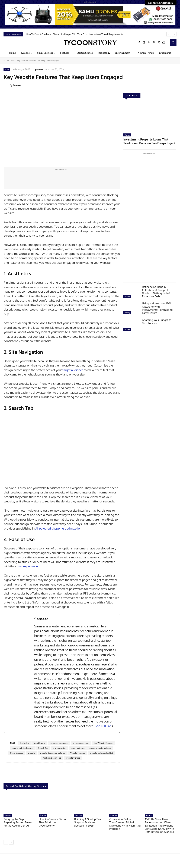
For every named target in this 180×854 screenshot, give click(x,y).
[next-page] (11, 842)
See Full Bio (103, 726)
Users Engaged (16, 753)
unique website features (100, 748)
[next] (174, 34)
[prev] (168, 34)
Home (6, 60)
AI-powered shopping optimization (58, 528)
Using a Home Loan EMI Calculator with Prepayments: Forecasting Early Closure (157, 307)
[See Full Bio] (112, 726)
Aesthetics (24, 743)
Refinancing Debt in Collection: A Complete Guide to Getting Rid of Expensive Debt (156, 290)
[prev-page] (6, 842)
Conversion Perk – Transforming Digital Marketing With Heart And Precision (125, 823)
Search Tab (43, 748)
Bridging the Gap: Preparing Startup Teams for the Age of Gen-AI (18, 822)
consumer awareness (59, 743)
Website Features (77, 753)
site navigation (59, 748)
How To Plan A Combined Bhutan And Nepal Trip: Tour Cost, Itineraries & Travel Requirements (74, 34)
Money (127, 135)
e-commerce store (81, 743)
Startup (8, 815)
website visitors (73, 758)
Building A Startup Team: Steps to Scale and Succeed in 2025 (89, 822)
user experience (27, 566)
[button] (173, 42)
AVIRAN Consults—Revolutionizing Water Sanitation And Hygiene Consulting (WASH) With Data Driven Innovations (159, 825)
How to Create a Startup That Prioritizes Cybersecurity (53, 822)
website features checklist (101, 753)
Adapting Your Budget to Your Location (156, 320)
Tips (13, 60)
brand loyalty (39, 743)
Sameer (17, 85)
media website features (22, 748)
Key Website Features (103, 743)
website (31, 753)
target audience (72, 370)
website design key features (52, 753)
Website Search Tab (52, 758)
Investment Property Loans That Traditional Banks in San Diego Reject (148, 140)
